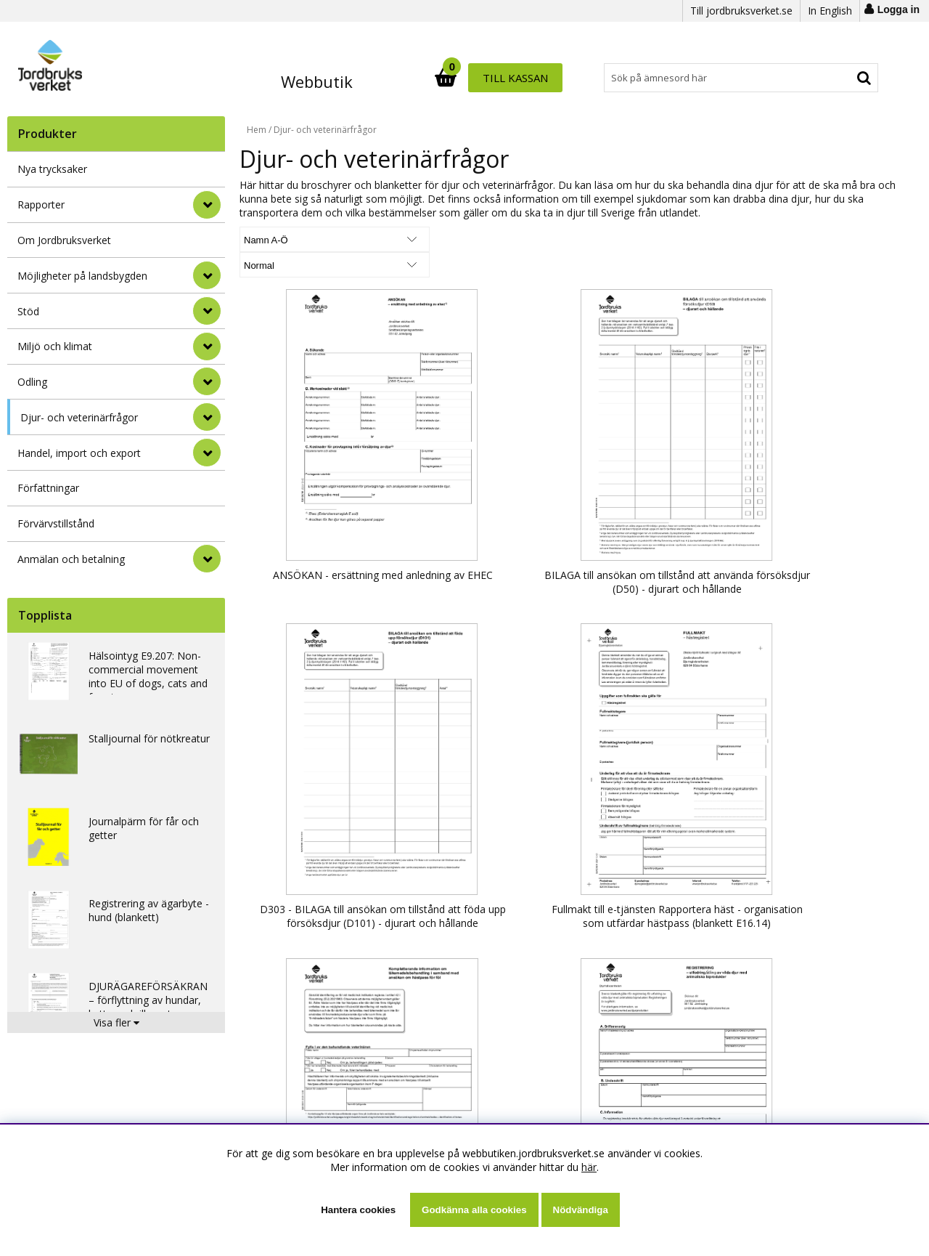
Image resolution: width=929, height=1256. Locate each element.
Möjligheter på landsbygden (82, 276)
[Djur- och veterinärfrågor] (206, 417)
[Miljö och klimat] (206, 346)
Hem (256, 129)
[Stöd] (206, 310)
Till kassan (832, 77)
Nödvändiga (580, 1209)
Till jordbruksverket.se (741, 10)
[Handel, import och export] (206, 452)
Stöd (28, 311)
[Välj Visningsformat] (410, 239)
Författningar (48, 488)
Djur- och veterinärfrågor (79, 417)
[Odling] (206, 381)
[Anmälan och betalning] (206, 558)
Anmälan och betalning (71, 559)
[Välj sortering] (294, 239)
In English (830, 10)
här (589, 1167)
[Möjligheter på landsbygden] (206, 275)
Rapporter (41, 204)
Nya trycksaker (52, 169)
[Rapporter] (206, 204)
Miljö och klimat (54, 346)
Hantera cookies (358, 1209)
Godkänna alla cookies (474, 1209)
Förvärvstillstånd (55, 523)
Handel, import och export (79, 453)
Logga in (898, 9)
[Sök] (528, 77)
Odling (32, 382)
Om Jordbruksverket (64, 240)
